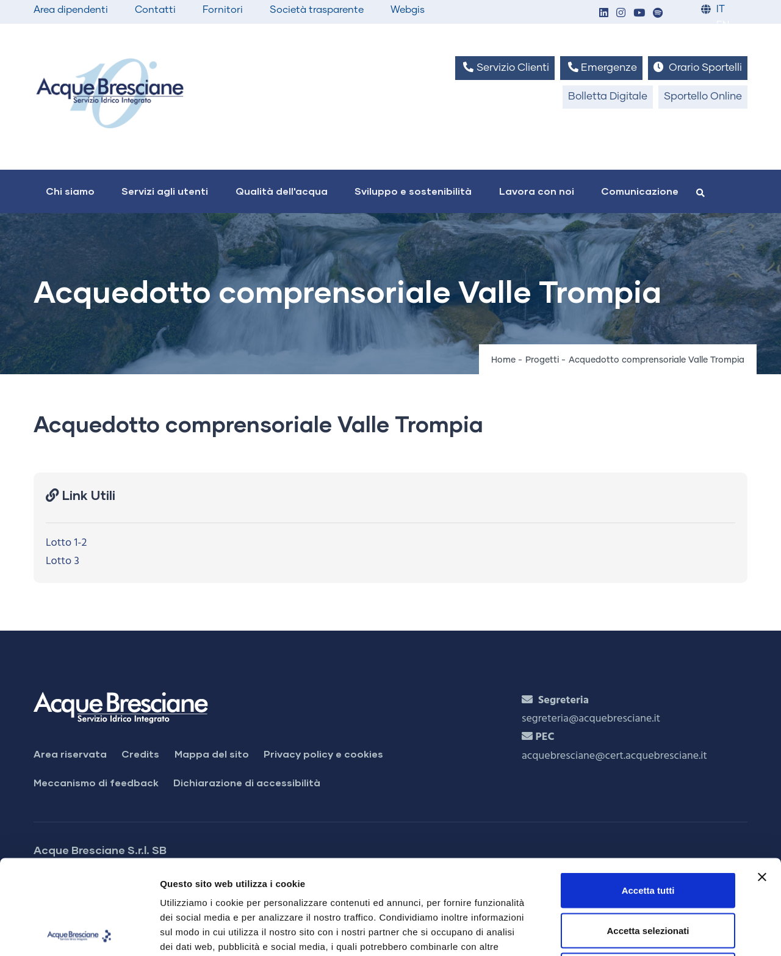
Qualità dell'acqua (282, 191)
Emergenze (601, 67)
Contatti (155, 10)
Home (503, 360)
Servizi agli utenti (164, 191)
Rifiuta (648, 876)
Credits (140, 753)
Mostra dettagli (642, 932)
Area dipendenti (71, 10)
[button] (603, 13)
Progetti (542, 360)
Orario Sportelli (697, 67)
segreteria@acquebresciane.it (591, 719)
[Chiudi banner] (762, 782)
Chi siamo (70, 191)
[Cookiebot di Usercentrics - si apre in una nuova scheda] (79, 932)
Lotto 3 (62, 561)
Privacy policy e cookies (323, 753)
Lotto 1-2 (66, 543)
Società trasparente (317, 10)
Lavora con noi (536, 191)
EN (722, 25)
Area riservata (70, 753)
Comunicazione (639, 191)
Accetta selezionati (647, 836)
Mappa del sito (212, 753)
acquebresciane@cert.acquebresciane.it (614, 756)
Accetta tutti (648, 796)
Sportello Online (703, 97)
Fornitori (223, 10)
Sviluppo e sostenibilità (413, 191)
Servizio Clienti (505, 67)
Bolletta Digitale (607, 97)
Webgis (407, 10)
